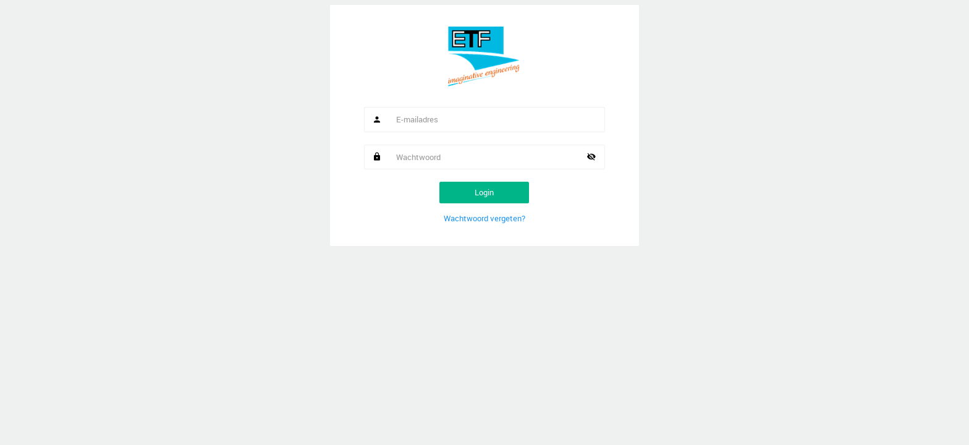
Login (484, 192)
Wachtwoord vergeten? (484, 218)
